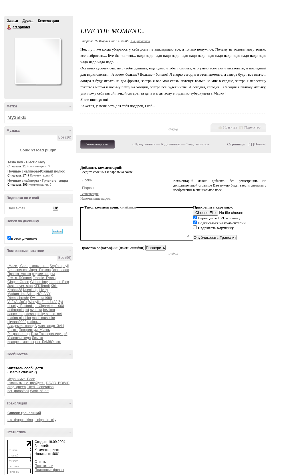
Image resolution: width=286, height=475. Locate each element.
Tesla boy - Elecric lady (26, 162)
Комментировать (97, 144)
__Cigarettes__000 (49, 306)
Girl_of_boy (38, 282)
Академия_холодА (22, 326)
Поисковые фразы (49, 470)
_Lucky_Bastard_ (20, 306)
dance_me (15, 314)
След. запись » (197, 144)
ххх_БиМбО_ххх (48, 342)
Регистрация (89, 194)
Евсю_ (12, 330)
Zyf (60, 302)
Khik (54, 286)
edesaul (30, 314)
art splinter (9, 27)
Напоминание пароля (95, 199)
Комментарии (48, 21)
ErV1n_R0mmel (19, 278)
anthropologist (18, 310)
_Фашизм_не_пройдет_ (26, 383)
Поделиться (252, 127)
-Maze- (12, 266)
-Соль (23, 266)
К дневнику (170, 144)
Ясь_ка (37, 338)
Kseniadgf (30, 290)
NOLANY (43, 294)
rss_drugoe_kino (20, 420)
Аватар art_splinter (37, 61)
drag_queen (16, 387)
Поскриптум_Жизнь (34, 330)
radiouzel (34, 322)
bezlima (49, 310)
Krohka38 (14, 290)
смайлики (128, 207)
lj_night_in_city (45, 420)
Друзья (27, 21)
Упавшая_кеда (19, 338)
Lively (43, 290)
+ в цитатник (140, 41)
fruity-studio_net (49, 314)
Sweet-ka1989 (41, 298)
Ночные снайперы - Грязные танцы (37, 181)
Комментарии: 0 (38, 166)
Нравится (230, 127)
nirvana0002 (16, 322)
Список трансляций (24, 413)
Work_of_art (39, 391)
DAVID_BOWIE (57, 383)
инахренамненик (20, 342)
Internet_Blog (59, 282)
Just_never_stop (20, 286)
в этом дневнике (24, 238)
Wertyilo (34, 302)
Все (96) (64, 258)
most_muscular (43, 318)
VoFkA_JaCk (17, 302)
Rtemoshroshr (18, 298)
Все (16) (64, 137)
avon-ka (36, 310)
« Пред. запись (144, 144)
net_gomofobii (18, 391)
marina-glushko (19, 318)
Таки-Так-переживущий (49, 334)
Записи (12, 21)
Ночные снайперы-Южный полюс (36, 171)
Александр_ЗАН (51, 326)
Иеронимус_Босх (21, 379)
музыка (16, 117)
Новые (259, 144)
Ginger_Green (18, 282)
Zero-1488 (49, 302)
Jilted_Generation (40, 387)
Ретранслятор (18, 334)
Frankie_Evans (44, 278)
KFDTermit (41, 286)
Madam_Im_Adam (21, 294)
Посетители (44, 466)
